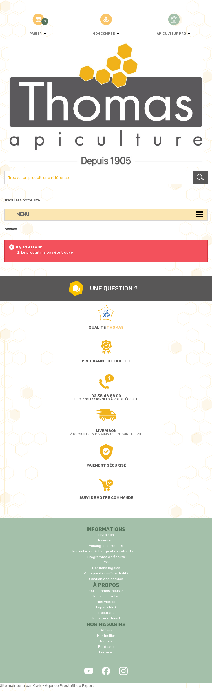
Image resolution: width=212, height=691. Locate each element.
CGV (106, 562)
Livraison (106, 535)
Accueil (11, 229)
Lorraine (106, 652)
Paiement (106, 540)
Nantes (106, 641)
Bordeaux (106, 647)
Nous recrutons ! (106, 618)
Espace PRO (106, 607)
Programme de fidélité (106, 557)
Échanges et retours (106, 546)
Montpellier (106, 636)
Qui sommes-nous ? (106, 591)
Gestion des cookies (106, 579)
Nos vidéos (106, 602)
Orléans (106, 630)
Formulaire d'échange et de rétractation (106, 551)
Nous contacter (106, 596)
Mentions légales (106, 568)
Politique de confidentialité (106, 573)
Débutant (106, 613)
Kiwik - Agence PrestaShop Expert (63, 685)
